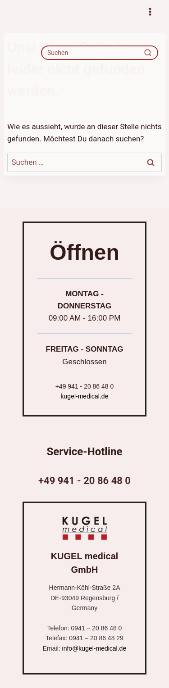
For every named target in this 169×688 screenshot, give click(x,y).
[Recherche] (147, 52)
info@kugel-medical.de (94, 648)
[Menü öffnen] (150, 11)
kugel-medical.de (85, 396)
